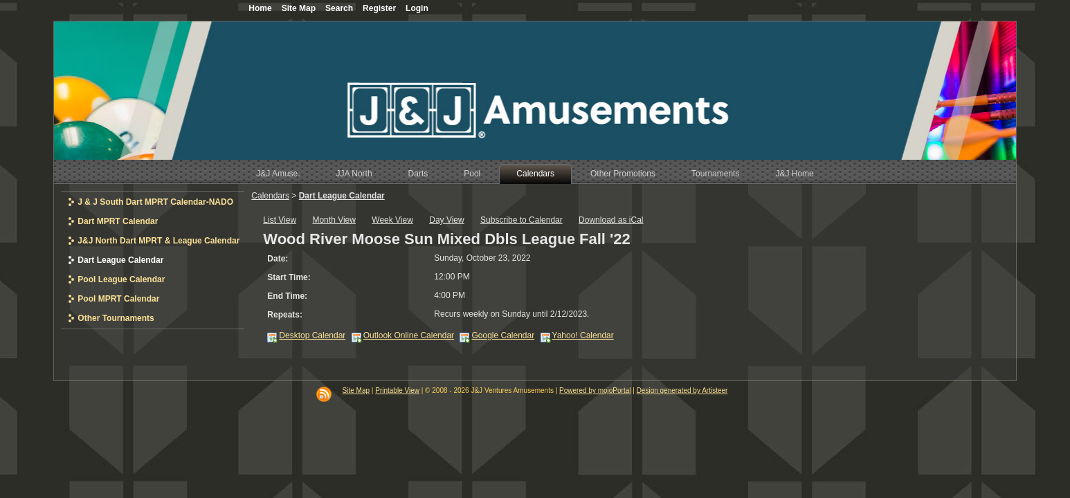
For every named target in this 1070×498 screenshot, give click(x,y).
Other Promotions (622, 173)
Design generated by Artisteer (682, 390)
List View (279, 220)
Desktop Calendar (312, 335)
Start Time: (288, 277)
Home (259, 8)
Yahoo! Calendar (583, 335)
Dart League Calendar (342, 196)
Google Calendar (502, 335)
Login (417, 8)
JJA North (354, 173)
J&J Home (794, 173)
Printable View (397, 390)
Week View (392, 220)
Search (339, 8)
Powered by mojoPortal (595, 390)
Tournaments (715, 173)
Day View (446, 220)
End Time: (287, 296)
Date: (277, 259)
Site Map (356, 390)
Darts (418, 173)
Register (379, 8)
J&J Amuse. (278, 173)
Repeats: (284, 315)
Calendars (535, 173)
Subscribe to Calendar (521, 220)
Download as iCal (611, 220)
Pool (472, 173)
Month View (333, 220)
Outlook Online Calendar (408, 335)
